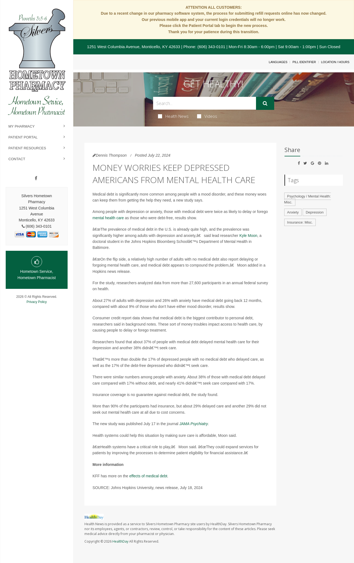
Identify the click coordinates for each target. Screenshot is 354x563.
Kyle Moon (248, 235)
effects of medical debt (148, 476)
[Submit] (265, 103)
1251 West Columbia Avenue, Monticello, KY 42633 (133, 46)
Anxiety (293, 212)
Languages (278, 62)
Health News (173, 116)
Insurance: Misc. (300, 222)
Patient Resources (27, 148)
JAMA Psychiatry (193, 424)
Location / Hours (335, 62)
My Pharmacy (21, 126)
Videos (207, 116)
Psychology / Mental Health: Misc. (307, 199)
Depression (315, 212)
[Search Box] (204, 103)
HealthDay (120, 541)
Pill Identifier (304, 62)
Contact (16, 159)
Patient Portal (22, 137)
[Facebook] (36, 178)
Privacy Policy (37, 302)
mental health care (108, 218)
